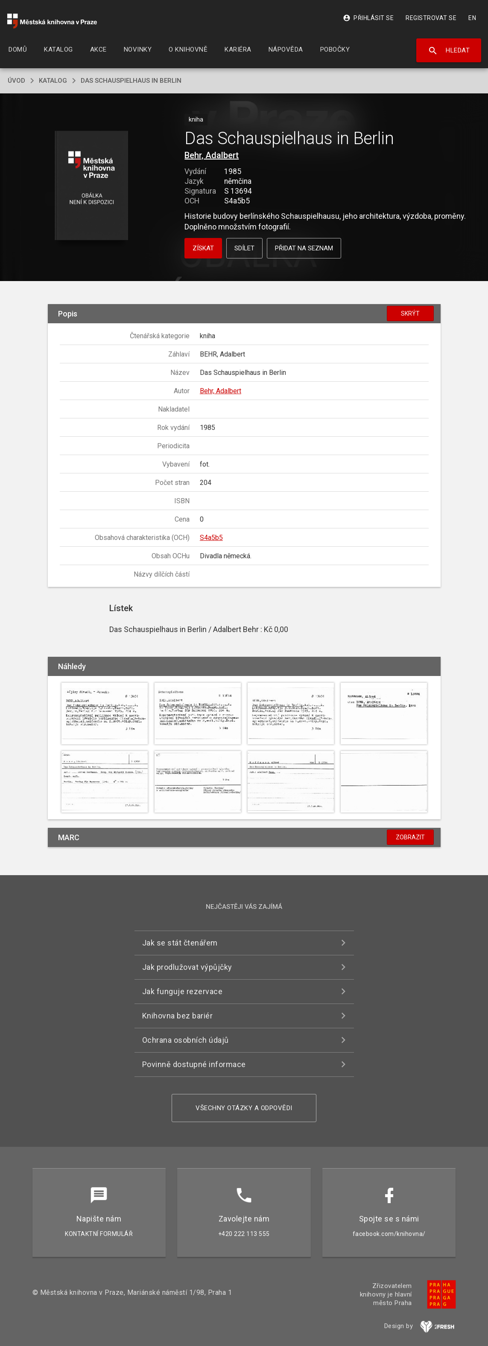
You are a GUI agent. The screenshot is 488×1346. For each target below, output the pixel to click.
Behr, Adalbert (211, 155)
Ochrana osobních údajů (185, 1040)
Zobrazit (410, 837)
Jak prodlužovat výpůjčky (187, 967)
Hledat (449, 51)
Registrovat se (431, 18)
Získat (203, 248)
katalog (53, 80)
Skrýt (410, 313)
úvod (16, 80)
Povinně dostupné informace (194, 1064)
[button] (91, 186)
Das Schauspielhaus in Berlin (131, 80)
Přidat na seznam (304, 248)
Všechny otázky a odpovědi (244, 1108)
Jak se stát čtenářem (180, 942)
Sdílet (244, 248)
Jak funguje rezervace (182, 991)
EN (472, 18)
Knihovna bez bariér (177, 1015)
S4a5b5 (211, 538)
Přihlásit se (368, 18)
